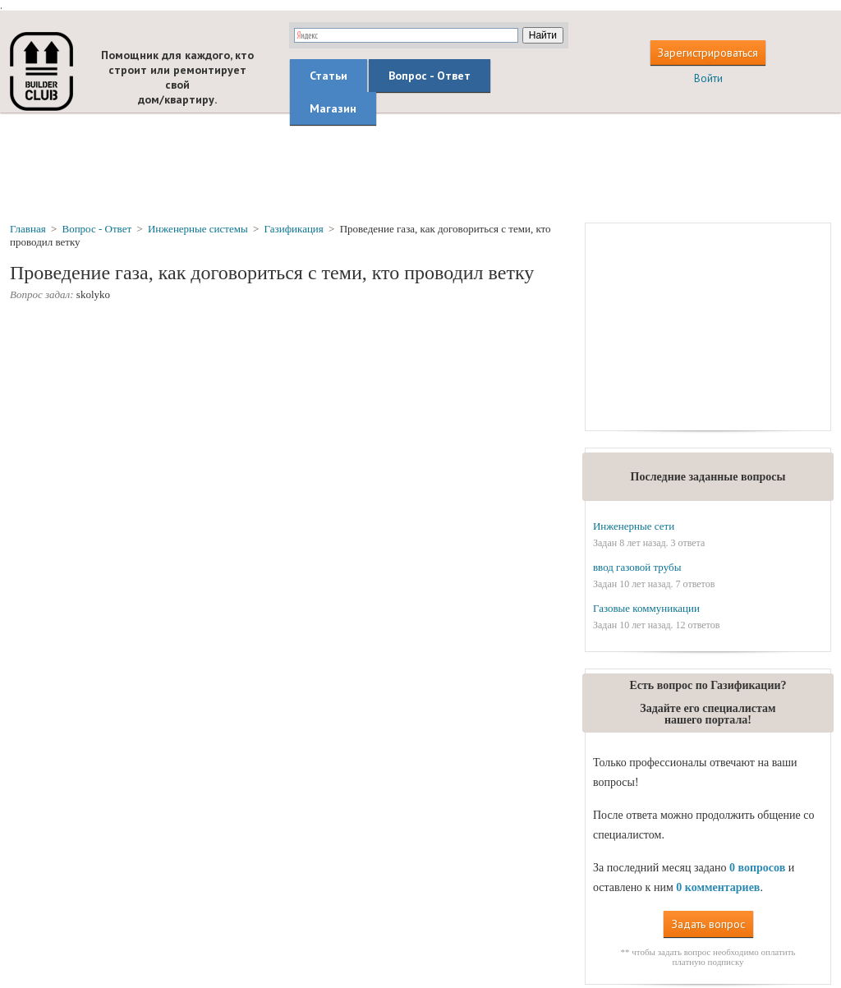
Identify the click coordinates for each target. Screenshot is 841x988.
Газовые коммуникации (646, 608)
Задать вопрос (708, 924)
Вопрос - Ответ (429, 75)
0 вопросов (757, 868)
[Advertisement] (420, 167)
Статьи (328, 75)
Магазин (333, 108)
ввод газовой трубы (637, 567)
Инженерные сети (633, 526)
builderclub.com (41, 71)
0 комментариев (718, 887)
